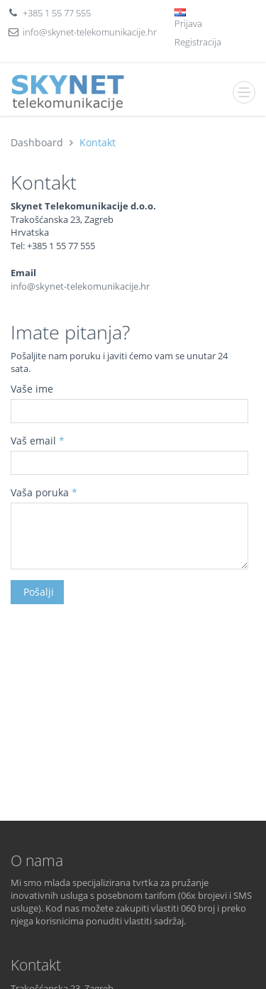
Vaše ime (32, 388)
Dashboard (37, 142)
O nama (37, 860)
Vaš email (38, 440)
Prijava (188, 23)
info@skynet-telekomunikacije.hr (90, 32)
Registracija (197, 41)
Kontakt (97, 142)
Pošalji (37, 592)
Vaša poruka (44, 492)
